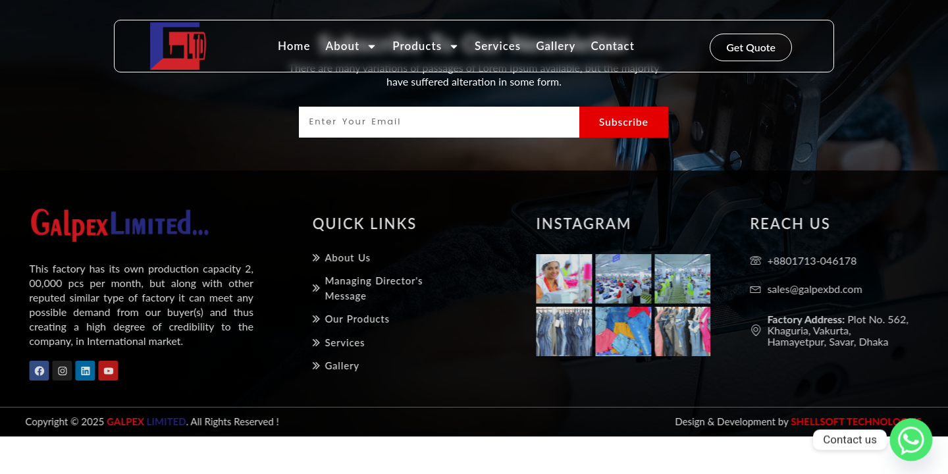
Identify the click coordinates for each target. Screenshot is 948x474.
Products (426, 46)
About (352, 46)
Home (294, 46)
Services (498, 46)
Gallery (555, 46)
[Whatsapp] (911, 440)
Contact (612, 46)
